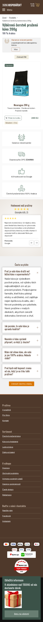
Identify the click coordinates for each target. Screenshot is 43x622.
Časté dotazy (8, 489)
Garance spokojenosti (11, 484)
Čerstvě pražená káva (11, 436)
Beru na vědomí (21, 614)
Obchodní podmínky (10, 473)
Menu (7, 10)
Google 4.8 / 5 (21, 212)
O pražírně (6, 410)
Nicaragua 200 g (21, 105)
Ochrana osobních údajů (12, 479)
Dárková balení (8, 452)
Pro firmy (6, 415)
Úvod (4, 18)
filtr (21, 57)
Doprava (6, 468)
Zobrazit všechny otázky (21, 384)
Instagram (6, 521)
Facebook (6, 516)
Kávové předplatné (10, 441)
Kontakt (5, 420)
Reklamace (6, 495)
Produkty (12, 18)
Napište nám (7, 510)
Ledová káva (7, 447)
